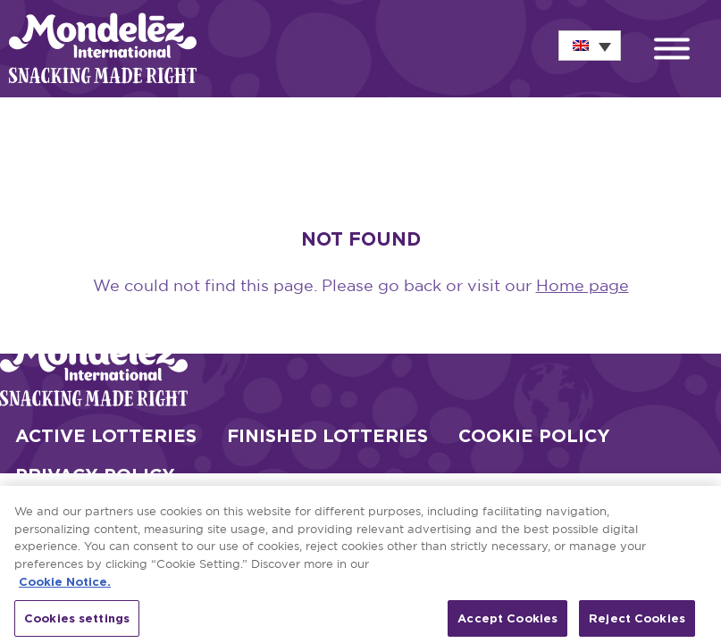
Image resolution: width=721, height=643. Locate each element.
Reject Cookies (637, 623)
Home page (582, 287)
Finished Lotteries (327, 435)
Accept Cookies (507, 623)
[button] (672, 51)
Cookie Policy (534, 435)
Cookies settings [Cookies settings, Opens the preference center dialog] (77, 623)
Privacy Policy (95, 474)
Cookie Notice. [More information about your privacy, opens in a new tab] (65, 587)
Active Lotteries (106, 435)
